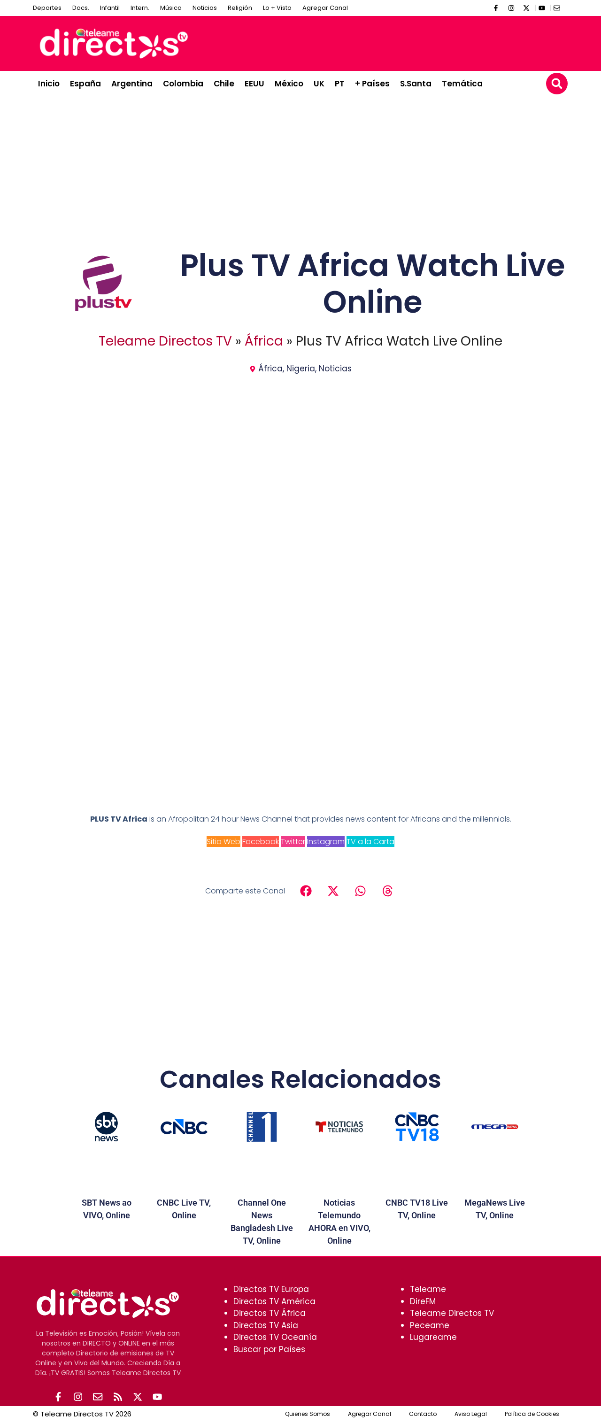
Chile (224, 83)
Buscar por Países (269, 1349)
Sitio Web (223, 841)
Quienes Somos (307, 1415)
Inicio (49, 83)
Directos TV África (269, 1313)
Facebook (260, 841)
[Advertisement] (392, 42)
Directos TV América (274, 1301)
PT (340, 83)
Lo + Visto (277, 7)
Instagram (326, 841)
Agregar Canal (325, 7)
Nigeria (300, 368)
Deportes (47, 7)
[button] (557, 83)
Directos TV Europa (271, 1289)
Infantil (110, 7)
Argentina (132, 83)
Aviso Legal (471, 1415)
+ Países (372, 83)
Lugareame (433, 1337)
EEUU (254, 83)
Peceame (429, 1325)
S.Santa (415, 83)
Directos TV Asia (265, 1325)
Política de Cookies (532, 1415)
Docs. (80, 7)
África (264, 341)
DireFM (423, 1301)
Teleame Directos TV (165, 341)
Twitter (293, 841)
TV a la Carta (370, 841)
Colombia (183, 83)
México (289, 83)
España (85, 83)
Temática (462, 83)
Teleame (428, 1289)
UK (319, 83)
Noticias (205, 7)
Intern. (140, 7)
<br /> (300, 663)
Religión (240, 7)
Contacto (423, 1415)
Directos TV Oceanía (275, 1337)
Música (171, 7)
